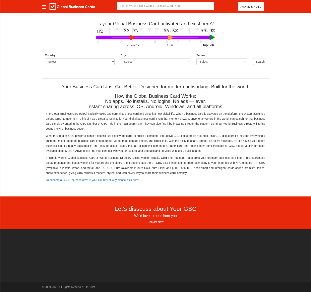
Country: (50, 55)
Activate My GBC (251, 6)
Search (260, 61)
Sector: (201, 55)
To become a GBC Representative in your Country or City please (92, 180)
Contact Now (155, 222)
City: (124, 55)
